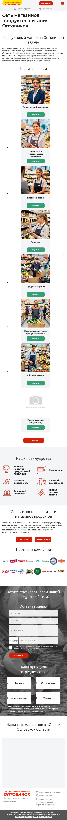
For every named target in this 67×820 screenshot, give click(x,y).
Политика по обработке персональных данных (45, 803)
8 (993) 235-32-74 (45, 795)
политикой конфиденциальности (26, 649)
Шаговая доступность (21, 481)
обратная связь (46, 3)
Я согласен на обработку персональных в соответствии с (35, 648)
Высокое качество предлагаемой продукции (22, 470)
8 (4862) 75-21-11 (45, 799)
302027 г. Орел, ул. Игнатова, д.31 (19, 798)
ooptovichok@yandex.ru (25, 9)
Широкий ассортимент (56, 481)
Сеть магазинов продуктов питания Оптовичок (25, 20)
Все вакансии (33, 440)
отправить (18, 655)
